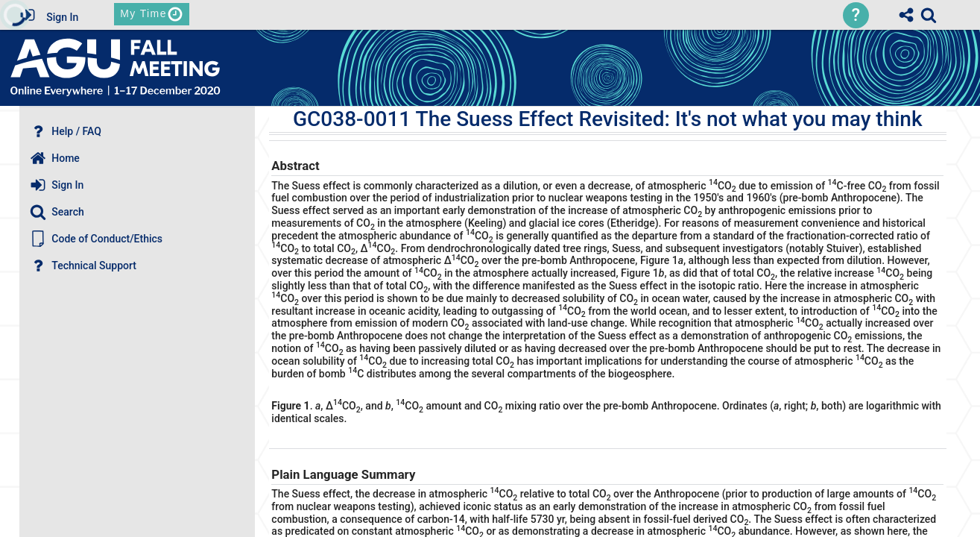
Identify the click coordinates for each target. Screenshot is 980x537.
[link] (928, 15)
